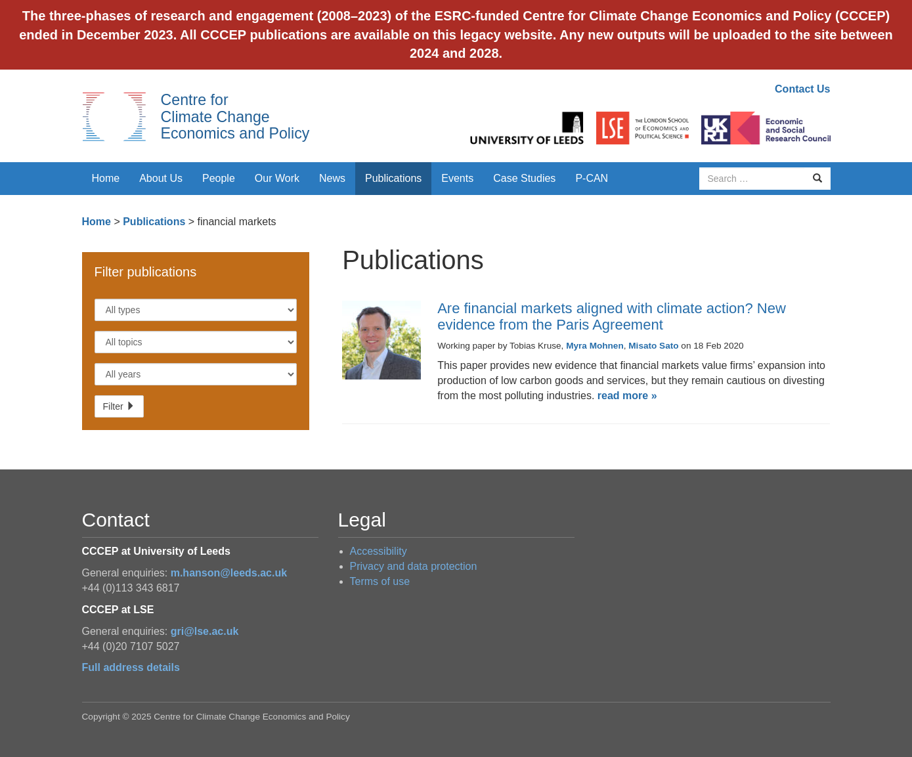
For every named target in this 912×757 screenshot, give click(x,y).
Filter (119, 406)
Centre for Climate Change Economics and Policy (235, 116)
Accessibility (378, 551)
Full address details (131, 667)
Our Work (277, 178)
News (332, 178)
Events (457, 178)
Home (106, 178)
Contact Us (802, 89)
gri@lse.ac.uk (205, 631)
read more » (627, 395)
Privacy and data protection (413, 566)
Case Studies (524, 178)
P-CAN (591, 178)
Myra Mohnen (595, 346)
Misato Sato (653, 346)
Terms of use (380, 581)
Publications (393, 178)
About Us (161, 178)
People (218, 178)
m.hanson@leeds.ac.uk (229, 572)
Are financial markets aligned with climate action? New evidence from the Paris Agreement (611, 316)
